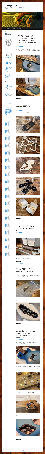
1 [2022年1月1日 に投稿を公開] (10, 108)
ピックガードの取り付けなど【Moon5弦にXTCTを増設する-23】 (8, 63)
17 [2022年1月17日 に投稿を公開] (5, 111)
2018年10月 (7, 223)
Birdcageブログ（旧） (8, 103)
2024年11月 (7, 138)
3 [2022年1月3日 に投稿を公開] (5, 109)
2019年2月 (6, 218)
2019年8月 (6, 211)
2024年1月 (6, 150)
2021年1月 (6, 191)
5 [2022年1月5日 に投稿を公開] (7, 109)
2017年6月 (6, 241)
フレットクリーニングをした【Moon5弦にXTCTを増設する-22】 (8, 71)
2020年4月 (6, 202)
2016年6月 (6, 255)
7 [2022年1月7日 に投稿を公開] (9, 109)
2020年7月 (6, 198)
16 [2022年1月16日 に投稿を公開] (11, 110)
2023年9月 (6, 154)
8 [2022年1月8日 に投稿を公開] (10, 109)
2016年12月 (7, 248)
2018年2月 (6, 232)
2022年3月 (6, 175)
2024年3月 (6, 147)
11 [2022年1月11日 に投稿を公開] (6, 110)
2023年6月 (6, 158)
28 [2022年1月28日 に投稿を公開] (9, 112)
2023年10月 (7, 153)
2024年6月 (6, 144)
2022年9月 (6, 168)
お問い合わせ (13, 28)
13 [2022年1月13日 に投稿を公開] (8, 110)
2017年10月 (7, 237)
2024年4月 (6, 146)
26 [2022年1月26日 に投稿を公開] (7, 112)
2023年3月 (6, 161)
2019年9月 (6, 210)
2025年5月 (6, 131)
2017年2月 (6, 246)
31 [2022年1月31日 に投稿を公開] (5, 113)
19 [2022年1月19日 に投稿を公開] (7, 111)
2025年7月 (6, 129)
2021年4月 (6, 188)
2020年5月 (6, 201)
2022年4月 (6, 174)
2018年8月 (6, 225)
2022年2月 (6, 176)
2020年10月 (7, 195)
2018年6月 (6, 227)
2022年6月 (6, 172)
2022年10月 (7, 167)
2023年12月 (7, 151)
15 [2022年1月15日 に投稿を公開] (10, 110)
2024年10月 (7, 139)
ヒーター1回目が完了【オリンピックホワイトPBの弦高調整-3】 (25, 228)
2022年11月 (7, 166)
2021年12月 (7, 179)
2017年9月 (6, 238)
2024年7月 (6, 143)
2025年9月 (6, 126)
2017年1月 (6, 247)
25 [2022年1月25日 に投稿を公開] (6, 112)
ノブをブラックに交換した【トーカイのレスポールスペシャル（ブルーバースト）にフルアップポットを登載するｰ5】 (26, 40)
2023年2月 (6, 162)
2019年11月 (7, 208)
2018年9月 (6, 224)
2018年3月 (6, 231)
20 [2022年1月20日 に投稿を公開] (8, 111)
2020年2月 (6, 204)
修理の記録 (21, 101)
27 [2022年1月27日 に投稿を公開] (8, 112)
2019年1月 (6, 219)
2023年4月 (6, 160)
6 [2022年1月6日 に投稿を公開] (8, 109)
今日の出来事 (7, 94)
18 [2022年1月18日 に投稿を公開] (6, 111)
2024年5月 (6, 145)
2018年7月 (6, 226)
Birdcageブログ (11, 6)
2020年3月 (6, 203)
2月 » (11, 114)
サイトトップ (19, 28)
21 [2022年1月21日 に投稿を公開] (9, 111)
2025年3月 (6, 133)
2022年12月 (7, 165)
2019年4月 (6, 216)
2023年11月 (7, 152)
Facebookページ (7, 100)
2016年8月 (6, 253)
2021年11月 (7, 180)
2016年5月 (6, 256)
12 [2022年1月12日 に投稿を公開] (7, 110)
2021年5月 (6, 187)
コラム (6, 88)
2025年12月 (7, 123)
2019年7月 (6, 212)
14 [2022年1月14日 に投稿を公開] (9, 110)
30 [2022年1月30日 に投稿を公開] (11, 112)
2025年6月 (6, 130)
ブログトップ (7, 28)
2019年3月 (6, 217)
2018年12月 (7, 220)
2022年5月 (6, 173)
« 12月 (6, 114)
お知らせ (6, 85)
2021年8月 (6, 183)
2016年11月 (7, 249)
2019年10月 (7, 209)
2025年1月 (6, 136)
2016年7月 (6, 254)
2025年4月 (6, 132)
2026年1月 (6, 122)
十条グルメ (6, 96)
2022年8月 (6, 169)
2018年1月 (6, 233)
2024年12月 (7, 137)
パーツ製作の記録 (22, 221)
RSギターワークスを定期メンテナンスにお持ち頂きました (8, 75)
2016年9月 (6, 252)
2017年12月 (7, 234)
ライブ (6, 93)
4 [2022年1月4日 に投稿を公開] (6, 109)
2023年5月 (6, 159)
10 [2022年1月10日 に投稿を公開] (5, 110)
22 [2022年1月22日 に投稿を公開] (10, 111)
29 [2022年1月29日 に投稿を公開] (10, 112)
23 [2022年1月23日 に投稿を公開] (11, 111)
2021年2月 (6, 190)
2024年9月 (6, 140)
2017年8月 (6, 239)
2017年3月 (6, 245)
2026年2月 (6, 121)
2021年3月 (6, 189)
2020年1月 (6, 205)
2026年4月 (6, 118)
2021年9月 (6, 182)
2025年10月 (7, 125)
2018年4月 (6, 230)
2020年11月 (7, 194)
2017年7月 (6, 240)
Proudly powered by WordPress (22, 450)
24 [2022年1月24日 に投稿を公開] (5, 112)
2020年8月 (6, 197)
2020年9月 (6, 196)
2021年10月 (7, 181)
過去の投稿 (18, 445)
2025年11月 (7, 124)
